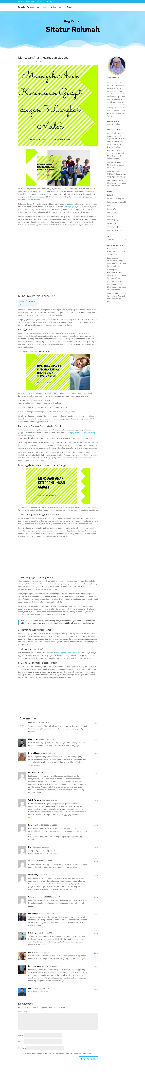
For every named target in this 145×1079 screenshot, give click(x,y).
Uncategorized (112, 230)
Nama (21, 1035)
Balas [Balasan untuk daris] (96, 989)
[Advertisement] (58, 246)
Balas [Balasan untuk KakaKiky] (96, 933)
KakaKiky (32, 933)
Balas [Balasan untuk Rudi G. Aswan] (96, 967)
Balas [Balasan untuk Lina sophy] (96, 740)
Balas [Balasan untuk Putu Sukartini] (96, 826)
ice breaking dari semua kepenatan (66, 653)
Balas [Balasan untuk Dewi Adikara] (96, 754)
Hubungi (49, 1)
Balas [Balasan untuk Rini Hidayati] (96, 773)
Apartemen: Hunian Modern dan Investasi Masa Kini (115, 165)
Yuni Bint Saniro (113, 281)
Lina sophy (32, 739)
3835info (31, 861)
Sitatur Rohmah (27, 62)
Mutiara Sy (32, 913)
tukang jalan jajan (35, 897)
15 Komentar (56, 62)
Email (21, 1042)
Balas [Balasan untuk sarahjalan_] (96, 875)
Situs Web (22, 1048)
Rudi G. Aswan (34, 966)
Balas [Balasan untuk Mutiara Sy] (96, 914)
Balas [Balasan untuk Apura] (96, 953)
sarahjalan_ (33, 875)
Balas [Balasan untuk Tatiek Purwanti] (96, 801)
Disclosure (40, 1)
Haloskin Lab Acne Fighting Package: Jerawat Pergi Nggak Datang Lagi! (116, 174)
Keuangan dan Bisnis (115, 202)
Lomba (109, 213)
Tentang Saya (30, 1)
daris (30, 988)
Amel (30, 722)
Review (53, 7)
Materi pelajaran (70, 207)
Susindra (110, 258)
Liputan (45, 7)
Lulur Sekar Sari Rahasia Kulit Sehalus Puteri (116, 251)
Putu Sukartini (34, 825)
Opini (39, 7)
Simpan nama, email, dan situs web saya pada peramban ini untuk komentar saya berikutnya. (56, 1053)
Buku (109, 195)
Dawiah (110, 270)
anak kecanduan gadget (36, 197)
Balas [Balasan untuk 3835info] (96, 861)
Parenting (30, 7)
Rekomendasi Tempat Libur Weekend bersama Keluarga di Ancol (116, 183)
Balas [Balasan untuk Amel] (96, 723)
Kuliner (110, 205)
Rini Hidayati (33, 772)
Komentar (22, 1012)
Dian (30, 847)
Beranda (21, 1)
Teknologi (111, 227)
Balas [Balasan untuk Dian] (96, 848)
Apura (30, 952)
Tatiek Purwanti (34, 800)
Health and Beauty (65, 7)
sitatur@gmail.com (114, 124)
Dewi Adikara (33, 753)
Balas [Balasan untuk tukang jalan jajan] (96, 897)
